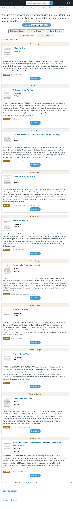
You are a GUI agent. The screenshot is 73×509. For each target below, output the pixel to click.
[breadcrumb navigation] (36, 8)
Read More (35, 78)
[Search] (51, 3)
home (3, 7)
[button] (2, 2)
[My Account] (69, 3)
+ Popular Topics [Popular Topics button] (9, 500)
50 (37, 482)
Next (70, 482)
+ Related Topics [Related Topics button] (9, 491)
